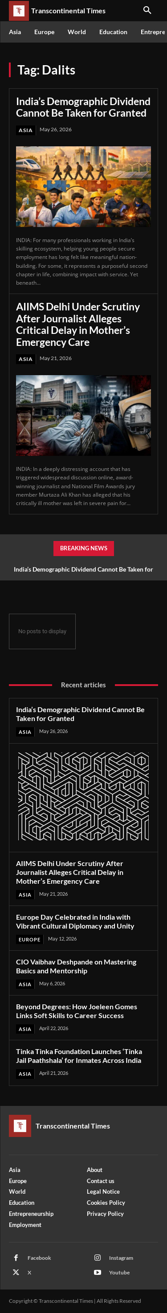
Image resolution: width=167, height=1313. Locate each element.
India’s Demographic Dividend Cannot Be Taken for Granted (83, 107)
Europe (30, 939)
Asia (26, 130)
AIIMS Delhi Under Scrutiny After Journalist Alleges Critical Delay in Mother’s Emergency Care (78, 324)
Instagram (121, 1257)
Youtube (119, 1272)
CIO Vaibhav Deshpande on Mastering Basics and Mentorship (76, 966)
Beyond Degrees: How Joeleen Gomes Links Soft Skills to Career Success (76, 1010)
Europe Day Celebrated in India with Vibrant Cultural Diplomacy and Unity (75, 921)
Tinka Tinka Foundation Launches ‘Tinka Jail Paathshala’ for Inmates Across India (79, 1055)
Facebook (39, 1257)
